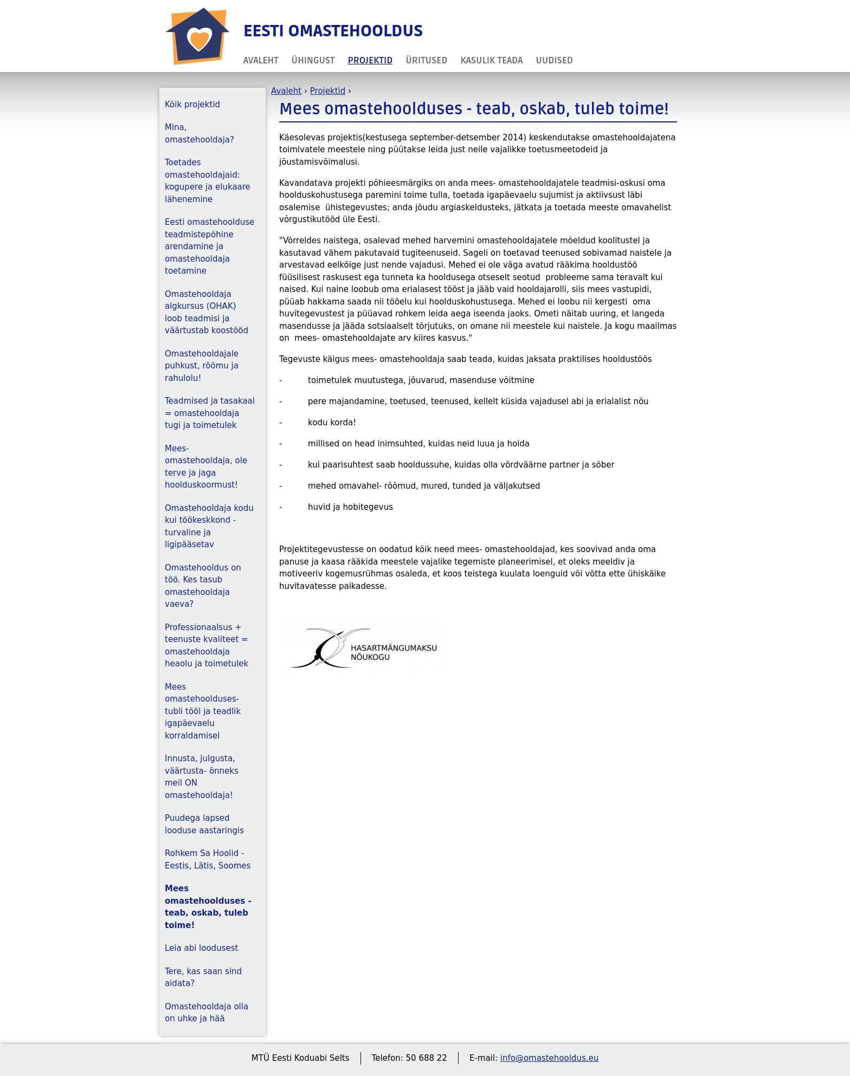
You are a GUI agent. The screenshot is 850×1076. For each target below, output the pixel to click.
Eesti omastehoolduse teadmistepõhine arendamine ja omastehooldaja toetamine (209, 246)
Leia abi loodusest (201, 948)
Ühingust (313, 60)
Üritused (426, 60)
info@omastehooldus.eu (549, 1058)
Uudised (554, 60)
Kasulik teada (491, 60)
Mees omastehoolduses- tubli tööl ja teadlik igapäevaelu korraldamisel (203, 711)
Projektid (370, 60)
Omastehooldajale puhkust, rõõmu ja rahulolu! (202, 366)
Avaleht (261, 60)
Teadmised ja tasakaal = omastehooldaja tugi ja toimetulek (210, 413)
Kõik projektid (192, 104)
